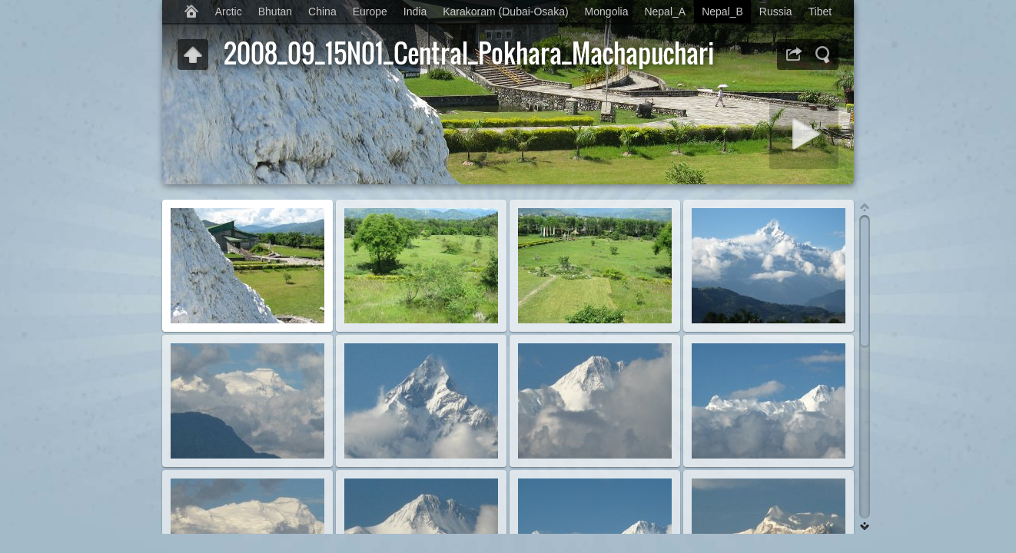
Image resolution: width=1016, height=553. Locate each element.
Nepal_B (722, 11)
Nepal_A (665, 11)
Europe (370, 11)
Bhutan (275, 11)
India (415, 11)
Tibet (820, 11)
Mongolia (607, 11)
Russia (775, 11)
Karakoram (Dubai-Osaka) (505, 11)
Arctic (228, 11)
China (322, 11)
